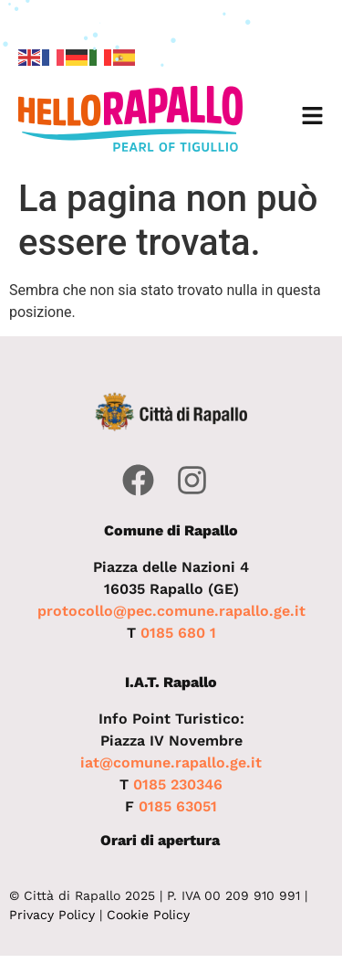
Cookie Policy (148, 914)
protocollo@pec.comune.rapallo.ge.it (171, 610)
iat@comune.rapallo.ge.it (171, 762)
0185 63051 (178, 806)
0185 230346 (178, 784)
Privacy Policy (52, 914)
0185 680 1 (178, 632)
